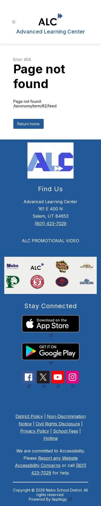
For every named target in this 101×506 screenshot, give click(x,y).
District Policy (29, 416)
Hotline (50, 438)
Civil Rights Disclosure (58, 423)
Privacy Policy (34, 431)
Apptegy (60, 499)
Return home (28, 124)
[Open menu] (14, 22)
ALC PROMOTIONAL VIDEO (50, 240)
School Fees (65, 431)
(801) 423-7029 (50, 223)
